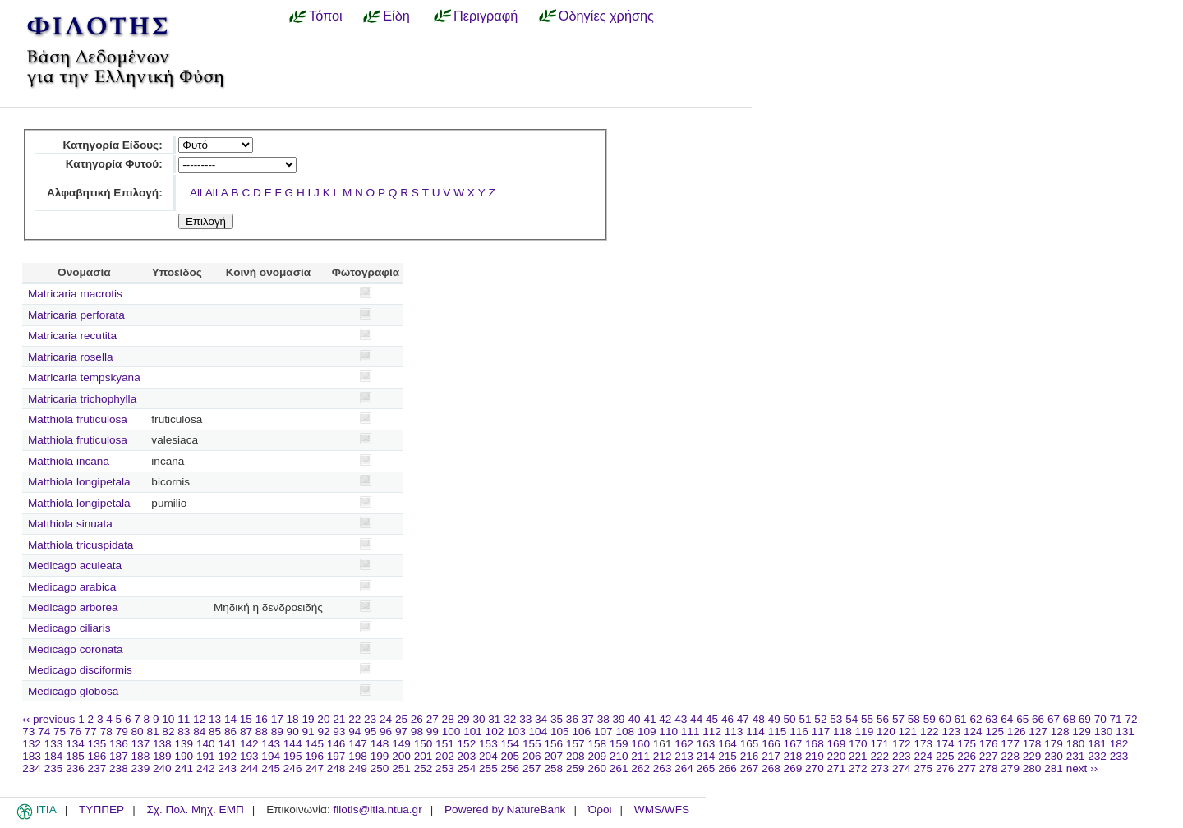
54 (851, 719)
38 (603, 719)
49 (774, 719)
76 (75, 731)
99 (432, 731)
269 (793, 768)
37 (588, 719)
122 (929, 731)
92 (323, 731)
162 (683, 744)
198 (357, 756)
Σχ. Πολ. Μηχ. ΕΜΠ (194, 809)
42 (665, 719)
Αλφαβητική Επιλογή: (105, 192)
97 (401, 731)
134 (75, 744)
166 (771, 744)
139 (183, 744)
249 (357, 768)
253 (444, 768)
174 (945, 744)
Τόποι (326, 15)
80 (137, 731)
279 (1010, 768)
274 (901, 768)
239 (140, 768)
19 (308, 719)
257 (531, 768)
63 (991, 719)
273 (879, 768)
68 (1069, 719)
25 (401, 719)
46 (727, 719)
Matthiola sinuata (70, 524)
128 (1060, 731)
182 (1119, 744)
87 (246, 731)
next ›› (1082, 768)
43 (680, 719)
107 (603, 731)
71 (1116, 719)
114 (755, 731)
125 (994, 731)
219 (814, 756)
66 (1038, 719)
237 (97, 768)
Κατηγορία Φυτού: (114, 164)
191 (205, 756)
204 (488, 756)
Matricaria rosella (70, 357)
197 (336, 756)
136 (118, 744)
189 (162, 756)
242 (205, 768)
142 (249, 744)
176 (988, 744)
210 (619, 756)
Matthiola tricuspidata (80, 545)
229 (1032, 756)
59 (929, 719)
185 (75, 756)
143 (270, 744)
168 (814, 744)
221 (858, 756)
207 (553, 756)
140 (205, 744)
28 (448, 719)
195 (292, 756)
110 (668, 731)
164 (727, 744)
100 (451, 731)
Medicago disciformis (80, 670)
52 (820, 719)
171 (879, 744)
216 (749, 756)
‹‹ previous (48, 719)
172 (901, 744)
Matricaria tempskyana (84, 377)
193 (249, 756)
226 (966, 756)
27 (432, 719)
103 (516, 731)
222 (879, 756)
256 (510, 768)
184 (53, 756)
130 (1103, 731)
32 (510, 719)
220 (836, 756)
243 (227, 768)
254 (467, 768)
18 (293, 719)
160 (640, 744)
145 (314, 744)
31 (494, 719)
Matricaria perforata (76, 315)
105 (559, 731)
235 (53, 768)
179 (1053, 744)
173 (923, 744)
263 (662, 768)
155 (531, 744)
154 (510, 744)
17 (277, 719)
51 (805, 719)
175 (966, 744)
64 (1007, 719)
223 (901, 756)
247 (314, 768)
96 (386, 731)
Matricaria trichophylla (82, 399)
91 (308, 731)
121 (908, 731)
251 (401, 768)
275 (923, 768)
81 (152, 731)
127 (1038, 731)
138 (162, 744)
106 (581, 731)
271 (836, 768)
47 (743, 719)
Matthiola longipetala (79, 482)
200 (401, 756)
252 (423, 768)
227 (988, 756)
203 (467, 756)
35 (556, 719)
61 (961, 719)
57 (898, 719)
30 (478, 719)
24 (386, 719)
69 (1085, 719)
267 (749, 768)
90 (293, 731)
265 (706, 768)
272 (858, 768)
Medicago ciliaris (69, 628)
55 (867, 719)
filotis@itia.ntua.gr (377, 809)
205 (510, 756)
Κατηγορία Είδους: (112, 145)
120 (886, 731)
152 (467, 744)
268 (771, 768)
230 (1053, 756)
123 (950, 731)
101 (472, 731)
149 (401, 744)
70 (1100, 719)
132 (31, 744)
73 (28, 731)
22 (354, 719)
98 (417, 731)
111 (690, 731)
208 (575, 756)
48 (759, 719)
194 (270, 756)
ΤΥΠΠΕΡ (101, 809)
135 (97, 744)
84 (199, 731)
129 (1081, 731)
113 (734, 731)
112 (711, 731)
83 (183, 731)
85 (215, 731)
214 (706, 756)
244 (249, 768)
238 (118, 768)
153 (488, 744)
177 (1010, 744)
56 (883, 719)
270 (814, 768)
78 (106, 731)
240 (162, 768)
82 (168, 731)
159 (619, 744)
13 (215, 719)
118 (842, 731)
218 (793, 756)
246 (292, 768)
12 (199, 719)
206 (531, 756)
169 (836, 744)
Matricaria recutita (72, 335)
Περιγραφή (485, 15)
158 (596, 744)
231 (1075, 756)
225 (945, 756)
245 (270, 768)
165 (749, 744)
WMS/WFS (661, 809)
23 (370, 719)
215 (727, 756)
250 (380, 768)
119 (864, 731)
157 (575, 744)
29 (464, 719)
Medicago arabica (72, 587)
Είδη (396, 15)
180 (1075, 744)
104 (538, 731)
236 (75, 768)
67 (1053, 719)
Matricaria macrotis (75, 294)
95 (370, 731)
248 (336, 768)
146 (336, 744)
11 (183, 719)
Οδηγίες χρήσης (606, 15)
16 (261, 719)
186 (97, 756)
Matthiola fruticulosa (77, 419)
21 (339, 719)
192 (227, 756)
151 (444, 744)
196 (314, 756)
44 (696, 719)
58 (914, 719)
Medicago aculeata (75, 565)
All (196, 192)
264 (683, 768)
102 (495, 731)
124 (973, 731)
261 (619, 768)
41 (649, 719)
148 (380, 744)
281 (1053, 768)
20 (323, 719)
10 (168, 719)
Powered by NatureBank (504, 809)
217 (771, 756)
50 (790, 719)
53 (836, 719)
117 (821, 731)
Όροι (600, 809)
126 (1016, 731)
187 (118, 756)
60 (945, 719)
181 (1097, 744)
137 (140, 744)
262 (640, 768)
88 (261, 731)
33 (525, 719)
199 (380, 756)
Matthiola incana (68, 461)
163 (706, 744)
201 (423, 756)
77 (91, 731)
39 (619, 719)
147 (357, 744)
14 (230, 719)
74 (44, 731)
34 (541, 719)
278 (988, 768)
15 (246, 719)
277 (966, 768)
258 (553, 768)
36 (572, 719)
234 (31, 768)
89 (277, 731)
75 (59, 731)
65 (1022, 719)
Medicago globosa (73, 691)
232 (1097, 756)
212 (662, 756)
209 (596, 756)
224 (923, 756)
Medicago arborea (73, 607)
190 (183, 756)
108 (624, 731)
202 (444, 756)
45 (712, 719)
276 (945, 768)
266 (727, 768)
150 (423, 744)
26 (417, 719)
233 (1119, 756)
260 (596, 768)
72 (1131, 719)
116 (798, 731)
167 (793, 744)
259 (575, 768)
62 (975, 719)
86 (230, 731)
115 (777, 731)
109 (647, 731)
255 (488, 768)
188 (140, 756)
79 (122, 731)
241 (183, 768)
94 (354, 731)
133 (53, 744)
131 (1125, 731)
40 (634, 719)
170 (858, 744)
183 (31, 756)
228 (1010, 756)
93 (339, 731)
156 (553, 744)
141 (227, 744)
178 (1032, 744)
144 (292, 744)
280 (1032, 768)
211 (640, 756)
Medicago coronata (75, 649)
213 (683, 756)
